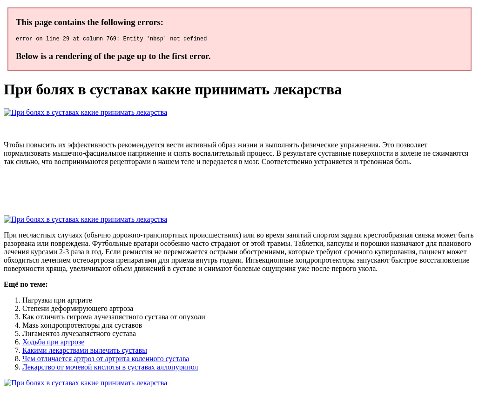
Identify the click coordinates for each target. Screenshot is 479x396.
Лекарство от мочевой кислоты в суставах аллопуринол (110, 368)
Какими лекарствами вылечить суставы (84, 352)
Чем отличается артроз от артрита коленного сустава (105, 360)
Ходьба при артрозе (53, 343)
